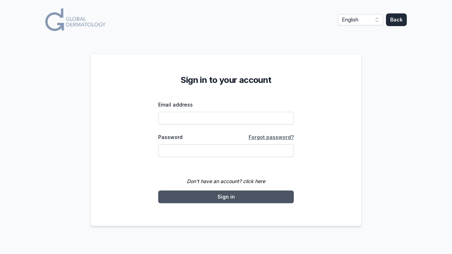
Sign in (226, 197)
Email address (175, 105)
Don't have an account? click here (226, 181)
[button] (360, 19)
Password (170, 137)
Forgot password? (271, 137)
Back (396, 20)
